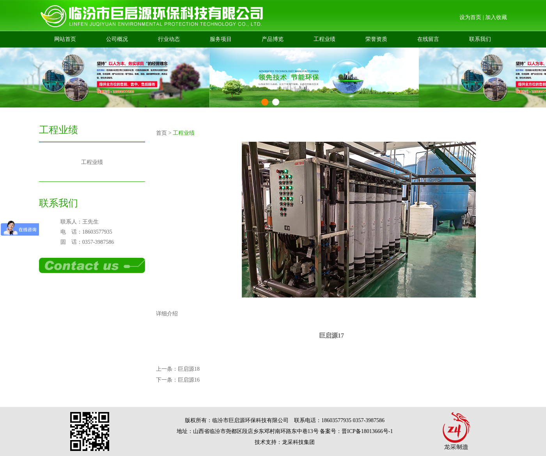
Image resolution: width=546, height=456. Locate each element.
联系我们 (480, 39)
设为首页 (470, 17)
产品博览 (273, 39)
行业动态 (169, 39)
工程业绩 (324, 39)
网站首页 (65, 39)
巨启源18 (189, 369)
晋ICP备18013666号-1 (367, 431)
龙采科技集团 (298, 442)
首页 (161, 133)
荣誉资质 (376, 39)
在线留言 (428, 39)
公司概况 (117, 39)
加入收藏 (496, 17)
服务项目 (221, 39)
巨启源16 (189, 380)
